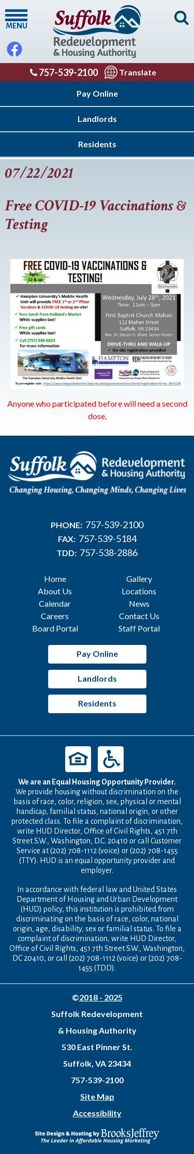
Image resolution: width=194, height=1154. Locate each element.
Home (55, 578)
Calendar (55, 603)
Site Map (97, 1096)
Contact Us (139, 616)
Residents (97, 144)
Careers (55, 616)
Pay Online (97, 93)
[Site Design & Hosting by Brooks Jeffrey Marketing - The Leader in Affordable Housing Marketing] (97, 1135)
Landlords (97, 119)
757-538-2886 (109, 552)
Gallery (139, 578)
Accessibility (97, 1113)
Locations (139, 591)
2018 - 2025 (101, 997)
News (139, 603)
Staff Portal (139, 628)
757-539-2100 (64, 72)
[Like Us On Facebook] (14, 46)
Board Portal (55, 628)
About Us (55, 591)
